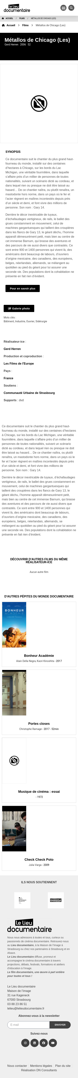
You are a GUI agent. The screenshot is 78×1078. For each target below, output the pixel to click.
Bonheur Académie (39, 656)
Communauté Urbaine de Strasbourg (29, 392)
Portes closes (39, 724)
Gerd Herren (12, 348)
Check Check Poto (39, 859)
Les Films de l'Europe (19, 363)
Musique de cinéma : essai (39, 791)
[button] (63, 8)
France (8, 378)
